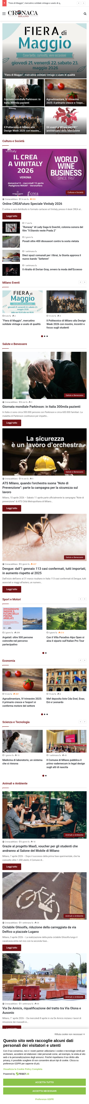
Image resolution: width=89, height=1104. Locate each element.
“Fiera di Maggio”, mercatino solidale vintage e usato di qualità (36, 3)
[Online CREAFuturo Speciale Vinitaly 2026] (44, 172)
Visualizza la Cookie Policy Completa (22, 1069)
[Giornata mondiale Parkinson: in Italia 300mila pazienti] (23, 92)
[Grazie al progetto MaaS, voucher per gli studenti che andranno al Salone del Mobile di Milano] (44, 814)
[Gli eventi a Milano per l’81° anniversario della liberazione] (66, 120)
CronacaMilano (11, 199)
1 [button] (42, 336)
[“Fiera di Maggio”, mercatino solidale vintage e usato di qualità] (44, 50)
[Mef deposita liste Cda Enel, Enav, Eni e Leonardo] (66, 680)
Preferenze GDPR (44, 1099)
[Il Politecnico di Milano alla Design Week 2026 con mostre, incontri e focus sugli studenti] (23, 120)
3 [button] (47, 336)
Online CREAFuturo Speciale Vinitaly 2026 (32, 204)
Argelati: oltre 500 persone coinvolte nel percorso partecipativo (17, 641)
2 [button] (44, 336)
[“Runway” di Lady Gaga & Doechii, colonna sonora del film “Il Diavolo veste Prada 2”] (11, 228)
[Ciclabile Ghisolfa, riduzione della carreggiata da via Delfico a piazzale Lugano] (44, 895)
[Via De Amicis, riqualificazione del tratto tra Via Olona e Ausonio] (44, 976)
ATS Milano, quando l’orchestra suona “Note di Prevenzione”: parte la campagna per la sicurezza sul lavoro (40, 487)
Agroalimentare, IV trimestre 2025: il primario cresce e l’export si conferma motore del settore (65, 103)
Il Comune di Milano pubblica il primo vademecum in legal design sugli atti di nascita (65, 764)
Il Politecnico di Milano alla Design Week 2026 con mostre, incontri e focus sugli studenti (21, 131)
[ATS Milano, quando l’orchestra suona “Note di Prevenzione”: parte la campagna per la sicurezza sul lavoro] (44, 452)
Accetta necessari (44, 1091)
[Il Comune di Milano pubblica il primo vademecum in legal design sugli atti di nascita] (66, 741)
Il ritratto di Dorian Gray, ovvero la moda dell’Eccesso (52, 269)
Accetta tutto (44, 1082)
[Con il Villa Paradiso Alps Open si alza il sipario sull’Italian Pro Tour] (66, 618)
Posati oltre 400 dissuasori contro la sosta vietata (50, 241)
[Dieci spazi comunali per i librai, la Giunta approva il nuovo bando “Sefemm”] (11, 256)
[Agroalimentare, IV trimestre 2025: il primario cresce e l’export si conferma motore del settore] (66, 92)
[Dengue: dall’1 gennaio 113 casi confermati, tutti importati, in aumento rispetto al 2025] (44, 537)
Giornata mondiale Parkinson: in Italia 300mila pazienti (41, 407)
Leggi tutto (11, 216)
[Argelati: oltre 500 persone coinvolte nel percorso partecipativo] (22, 618)
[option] (44, 78)
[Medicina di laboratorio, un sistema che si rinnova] (22, 741)
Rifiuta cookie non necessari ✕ (70, 1034)
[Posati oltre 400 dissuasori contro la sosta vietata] (11, 242)
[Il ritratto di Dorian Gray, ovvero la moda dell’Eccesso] (11, 270)
